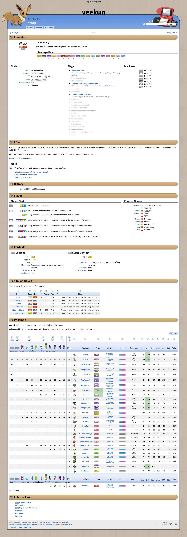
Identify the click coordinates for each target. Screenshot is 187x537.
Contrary (109, 414)
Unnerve (109, 356)
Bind (18, 297)
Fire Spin (18, 300)
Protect (107, 86)
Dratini (85, 399)
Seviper (85, 417)
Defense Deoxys (85, 441)
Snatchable (75, 91)
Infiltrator (110, 418)
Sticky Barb (74, 75)
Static (108, 73)
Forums (30, 27)
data (20, 527)
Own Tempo (110, 388)
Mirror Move (100, 97)
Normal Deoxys (85, 434)
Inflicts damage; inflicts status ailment (31, 172)
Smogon (18, 516)
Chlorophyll (110, 363)
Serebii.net (19, 513)
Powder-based (77, 118)
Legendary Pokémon (28, 508)
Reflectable (75, 89)
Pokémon (20, 320)
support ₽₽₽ (27, 527)
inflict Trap (32, 174)
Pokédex (32, 19)
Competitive (110, 421)
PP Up (48, 76)
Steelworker (110, 466)
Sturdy (110, 411)
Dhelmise (85, 466)
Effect (18, 142)
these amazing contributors (28, 524)
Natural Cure (110, 462)
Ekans (85, 354)
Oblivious (110, 390)
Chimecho (85, 430)
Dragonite (85, 407)
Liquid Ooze (110, 380)
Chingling (86, 426)
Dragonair (85, 403)
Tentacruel (85, 385)
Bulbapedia (20, 505)
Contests (19, 247)
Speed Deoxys (85, 445)
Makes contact (77, 70)
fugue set (49, 524)
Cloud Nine (110, 391)
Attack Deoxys (85, 437)
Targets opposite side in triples (83, 110)
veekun (93, 12)
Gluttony (109, 365)
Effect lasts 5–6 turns (23, 177)
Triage (110, 461)
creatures (65, 522)
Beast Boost (110, 471)
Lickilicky (85, 395)
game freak (57, 522)
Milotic (85, 422)
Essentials (20, 37)
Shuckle (85, 413)
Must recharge (77, 81)
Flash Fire (110, 485)
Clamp (18, 303)
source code (13, 527)
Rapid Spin (13, 158)
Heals (73, 113)
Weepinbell (85, 369)
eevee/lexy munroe (20, 522)
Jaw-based (75, 121)
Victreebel (85, 375)
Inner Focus (110, 407)
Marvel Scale (110, 400)
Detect (101, 86)
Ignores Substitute (78, 116)
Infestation (18, 313)
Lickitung (86, 390)
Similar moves (23, 281)
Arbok (85, 359)
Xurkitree (85, 471)
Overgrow (110, 448)
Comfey (85, 461)
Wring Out (172, 33)
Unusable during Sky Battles (82, 132)
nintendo (49, 522)
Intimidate (109, 353)
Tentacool (85, 380)
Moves (40, 19)
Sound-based (76, 102)
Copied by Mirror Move (81, 94)
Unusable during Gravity (80, 105)
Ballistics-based (77, 127)
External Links (23, 497)
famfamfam (68, 524)
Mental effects (77, 129)
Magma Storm (18, 310)
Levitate (110, 426)
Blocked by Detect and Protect (84, 83)
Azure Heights (25, 502)
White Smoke (110, 487)
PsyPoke (18, 510)
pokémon (42, 522)
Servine (85, 453)
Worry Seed (15, 33)
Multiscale (110, 408)
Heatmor (85, 486)
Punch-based (76, 99)
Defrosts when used (79, 108)
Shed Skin (110, 354)
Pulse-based (76, 124)
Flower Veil (109, 460)
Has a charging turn (78, 78)
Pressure (110, 433)
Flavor (18, 195)
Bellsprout (85, 364)
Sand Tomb (18, 307)
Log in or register (93, 1)
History (18, 184)
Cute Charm (109, 423)
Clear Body (109, 378)
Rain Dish (110, 381)
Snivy (85, 449)
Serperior (85, 457)
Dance (73, 135)
